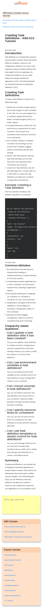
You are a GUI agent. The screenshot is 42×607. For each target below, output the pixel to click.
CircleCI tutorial (9, 590)
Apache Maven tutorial (12, 560)
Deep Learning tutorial (12, 596)
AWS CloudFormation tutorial (14, 527)
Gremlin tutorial (9, 575)
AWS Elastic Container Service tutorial (17, 537)
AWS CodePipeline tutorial (13, 532)
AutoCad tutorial (10, 555)
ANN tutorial (8, 570)
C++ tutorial (8, 601)
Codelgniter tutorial (11, 585)
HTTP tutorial (8, 565)
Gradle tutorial (9, 580)
